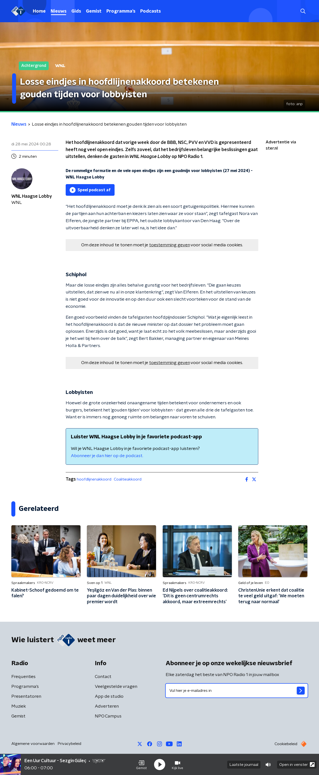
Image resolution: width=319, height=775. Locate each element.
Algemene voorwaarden (33, 744)
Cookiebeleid (286, 744)
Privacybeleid (69, 744)
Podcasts (150, 11)
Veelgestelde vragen (116, 686)
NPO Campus (108, 716)
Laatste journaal (243, 765)
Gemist (93, 11)
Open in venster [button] (297, 764)
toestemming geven (169, 245)
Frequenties (23, 677)
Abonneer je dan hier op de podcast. (107, 456)
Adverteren (107, 706)
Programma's (120, 11)
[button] (141, 765)
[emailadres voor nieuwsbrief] (237, 691)
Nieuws (58, 11)
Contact (103, 677)
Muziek (18, 706)
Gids (76, 11)
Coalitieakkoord (127, 479)
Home (39, 11)
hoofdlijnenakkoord (94, 479)
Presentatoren (26, 696)
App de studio (109, 696)
